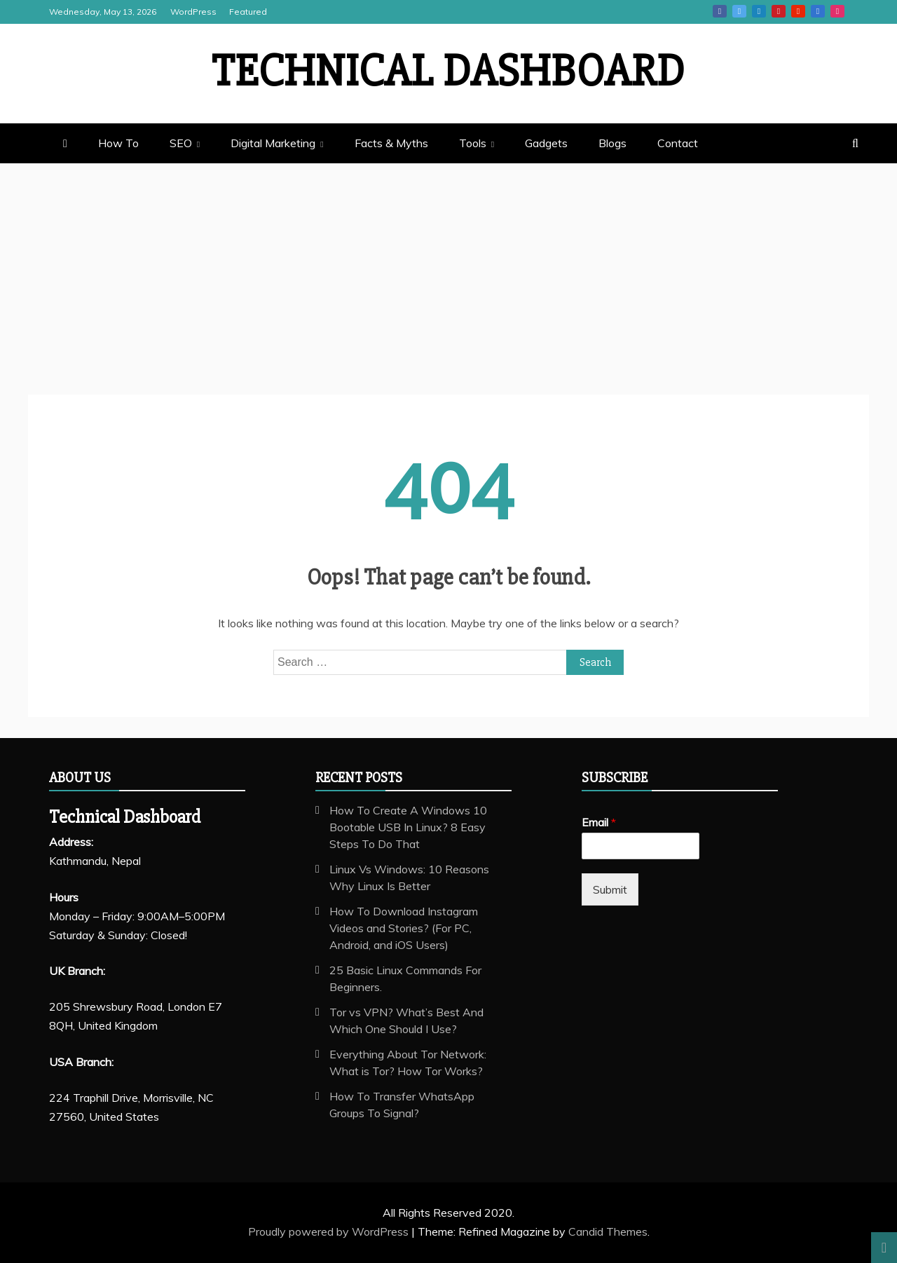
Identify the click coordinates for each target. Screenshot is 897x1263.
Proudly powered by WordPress (329, 1231)
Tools (472, 143)
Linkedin (759, 11)
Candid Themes (608, 1231)
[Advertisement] (448, 268)
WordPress (193, 11)
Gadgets (546, 143)
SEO (181, 143)
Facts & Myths (391, 143)
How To (118, 143)
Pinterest (779, 11)
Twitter (739, 11)
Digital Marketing (273, 143)
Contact (677, 143)
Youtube (798, 11)
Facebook (720, 11)
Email (599, 822)
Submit (610, 889)
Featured (248, 11)
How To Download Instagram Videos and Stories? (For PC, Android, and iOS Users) (403, 928)
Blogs (612, 143)
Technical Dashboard (448, 71)
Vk (818, 11)
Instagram (837, 11)
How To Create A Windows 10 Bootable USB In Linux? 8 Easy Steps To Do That (408, 827)
